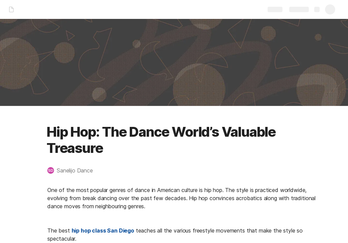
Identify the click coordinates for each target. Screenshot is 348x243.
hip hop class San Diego (103, 230)
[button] (73, 170)
